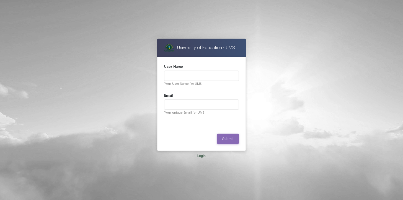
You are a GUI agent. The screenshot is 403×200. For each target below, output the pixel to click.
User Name (173, 66)
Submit (228, 139)
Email (168, 95)
